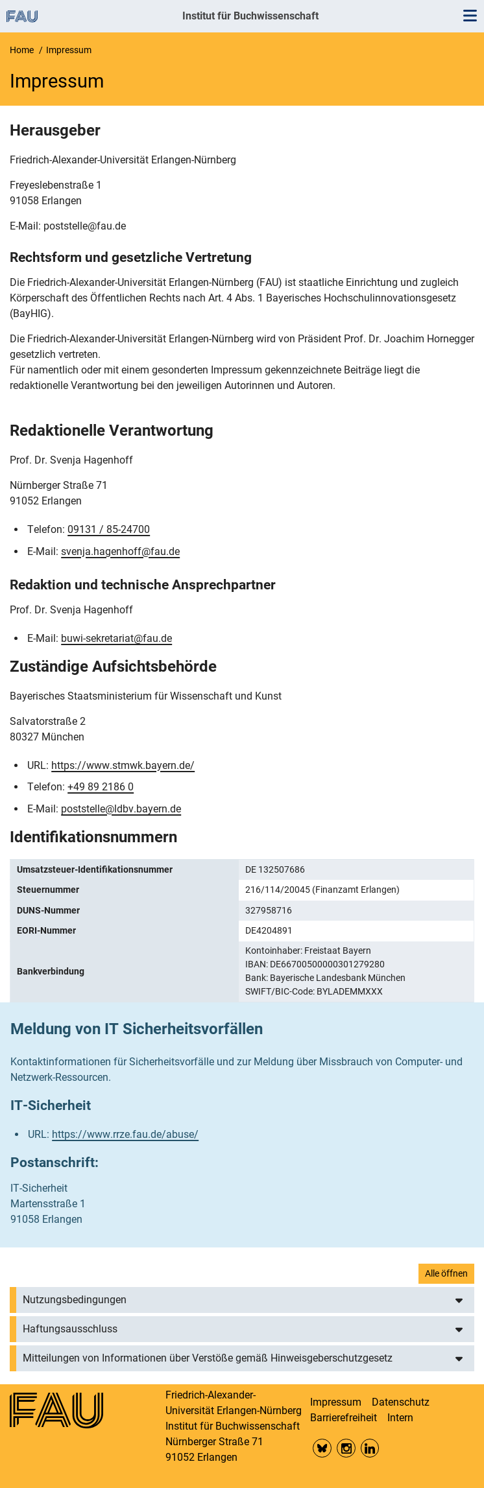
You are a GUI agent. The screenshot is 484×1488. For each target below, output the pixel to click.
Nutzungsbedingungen (75, 1299)
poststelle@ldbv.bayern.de (121, 809)
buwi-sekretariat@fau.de (116, 638)
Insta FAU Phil (346, 1448)
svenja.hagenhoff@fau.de (120, 551)
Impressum (335, 1402)
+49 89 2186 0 (100, 787)
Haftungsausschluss (70, 1329)
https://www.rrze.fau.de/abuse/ (125, 1134)
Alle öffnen (446, 1273)
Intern (400, 1417)
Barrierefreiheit (343, 1417)
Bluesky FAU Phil (322, 1448)
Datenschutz (401, 1402)
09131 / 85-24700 (108, 529)
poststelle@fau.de (84, 226)
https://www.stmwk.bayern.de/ (123, 765)
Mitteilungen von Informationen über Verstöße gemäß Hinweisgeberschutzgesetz (208, 1358)
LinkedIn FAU (370, 1448)
